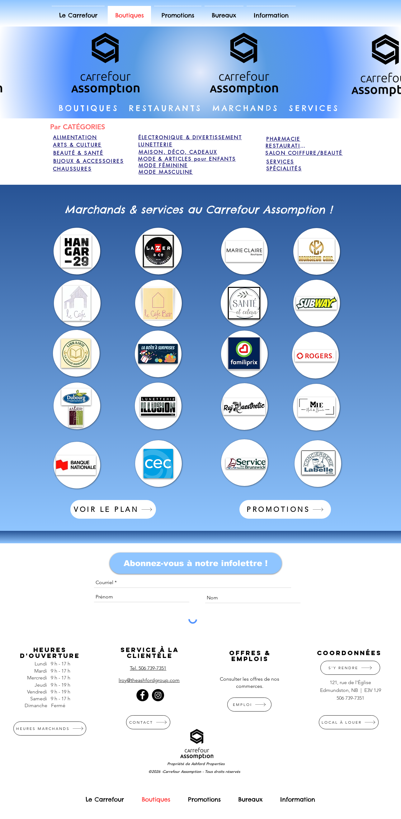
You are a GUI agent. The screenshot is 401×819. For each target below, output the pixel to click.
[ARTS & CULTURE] (77, 145)
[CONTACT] (148, 722)
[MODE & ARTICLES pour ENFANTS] (187, 159)
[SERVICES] (280, 161)
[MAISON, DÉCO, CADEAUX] (178, 152)
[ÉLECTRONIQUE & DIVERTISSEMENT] (190, 137)
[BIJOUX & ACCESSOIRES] (88, 161)
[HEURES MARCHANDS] (49, 728)
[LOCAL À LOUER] (349, 722)
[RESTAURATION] (288, 146)
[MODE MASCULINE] (165, 172)
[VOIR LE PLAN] (113, 509)
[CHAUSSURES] (72, 169)
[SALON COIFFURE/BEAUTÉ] (304, 153)
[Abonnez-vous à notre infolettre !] (196, 563)
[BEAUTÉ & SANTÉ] (78, 153)
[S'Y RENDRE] (350, 668)
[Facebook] (142, 695)
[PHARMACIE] (283, 139)
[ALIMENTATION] (75, 137)
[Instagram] (158, 695)
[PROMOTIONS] (285, 509)
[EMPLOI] (249, 705)
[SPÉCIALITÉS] (284, 168)
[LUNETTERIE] (155, 144)
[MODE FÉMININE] (163, 165)
